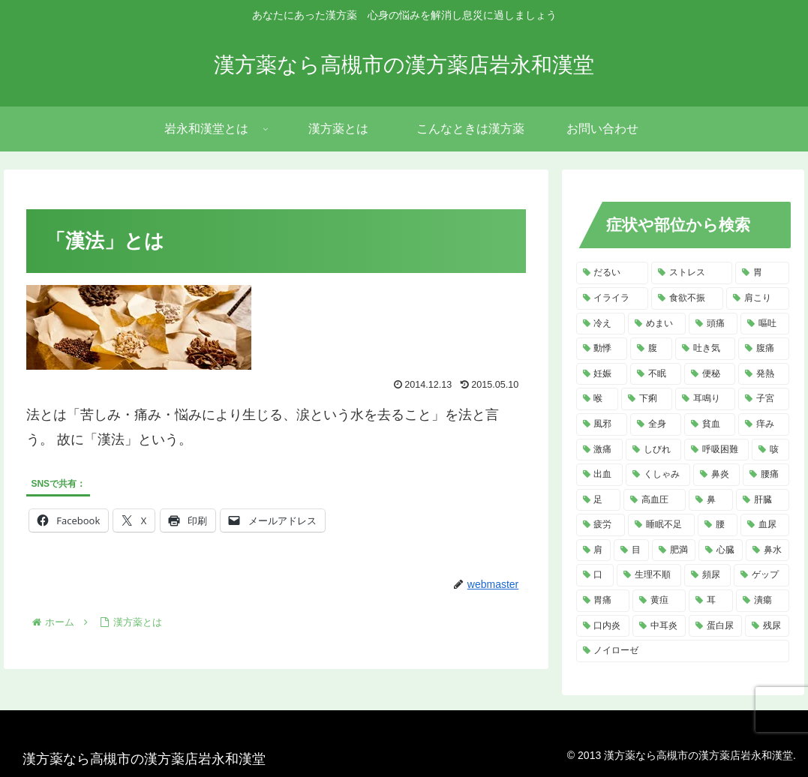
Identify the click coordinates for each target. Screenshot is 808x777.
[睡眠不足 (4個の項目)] (661, 525)
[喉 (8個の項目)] (597, 399)
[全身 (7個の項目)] (655, 424)
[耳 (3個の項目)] (711, 601)
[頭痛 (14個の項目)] (713, 324)
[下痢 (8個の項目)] (646, 399)
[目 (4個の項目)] (631, 550)
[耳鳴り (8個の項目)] (705, 399)
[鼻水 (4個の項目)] (768, 550)
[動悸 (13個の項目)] (601, 349)
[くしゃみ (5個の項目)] (658, 475)
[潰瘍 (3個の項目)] (762, 601)
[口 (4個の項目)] (595, 575)
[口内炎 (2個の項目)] (602, 626)
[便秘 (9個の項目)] (709, 374)
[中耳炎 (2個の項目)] (659, 626)
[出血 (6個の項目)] (599, 475)
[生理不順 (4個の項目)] (649, 575)
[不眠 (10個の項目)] (655, 374)
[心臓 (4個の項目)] (720, 550)
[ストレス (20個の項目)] (691, 273)
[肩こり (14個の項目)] (757, 298)
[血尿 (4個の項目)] (764, 525)
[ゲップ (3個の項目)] (761, 575)
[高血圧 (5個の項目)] (654, 500)
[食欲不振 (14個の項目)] (687, 298)
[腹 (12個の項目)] (651, 349)
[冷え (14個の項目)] (600, 324)
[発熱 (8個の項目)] (763, 374)
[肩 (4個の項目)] (593, 550)
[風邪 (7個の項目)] (601, 424)
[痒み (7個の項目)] (763, 424)
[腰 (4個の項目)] (717, 525)
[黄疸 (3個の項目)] (659, 601)
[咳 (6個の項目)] (770, 450)
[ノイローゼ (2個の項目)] (683, 651)
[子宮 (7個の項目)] (763, 399)
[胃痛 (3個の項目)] (602, 601)
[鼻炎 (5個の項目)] (716, 475)
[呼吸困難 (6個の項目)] (716, 450)
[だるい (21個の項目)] (612, 273)
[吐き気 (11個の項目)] (705, 349)
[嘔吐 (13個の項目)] (764, 324)
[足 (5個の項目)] (598, 500)
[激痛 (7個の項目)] (599, 450)
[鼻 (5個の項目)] (711, 500)
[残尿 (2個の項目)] (767, 626)
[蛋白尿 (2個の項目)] (715, 626)
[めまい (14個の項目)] (657, 324)
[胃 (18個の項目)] (762, 273)
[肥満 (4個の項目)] (674, 550)
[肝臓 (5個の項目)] (762, 500)
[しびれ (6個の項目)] (653, 450)
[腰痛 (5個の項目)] (766, 475)
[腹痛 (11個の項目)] (763, 349)
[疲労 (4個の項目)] (600, 525)
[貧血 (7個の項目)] (709, 424)
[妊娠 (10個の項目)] (601, 374)
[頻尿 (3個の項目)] (707, 575)
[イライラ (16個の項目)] (612, 298)
